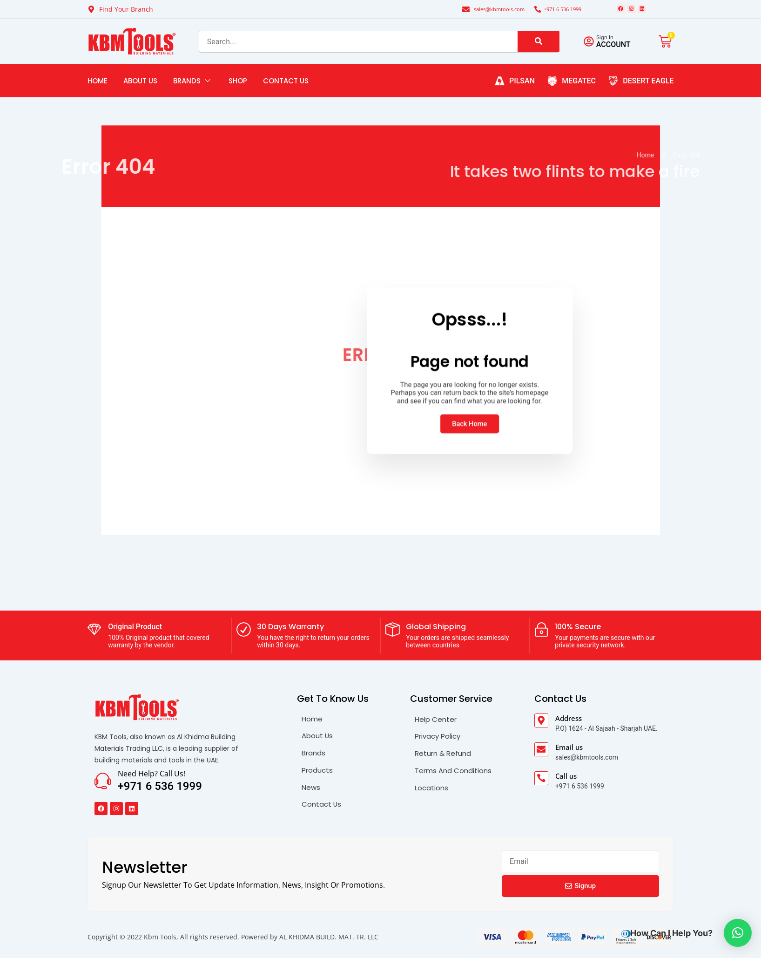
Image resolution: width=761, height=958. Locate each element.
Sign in (611, 43)
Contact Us (286, 87)
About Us (140, 87)
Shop (238, 87)
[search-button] (538, 47)
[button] (738, 933)
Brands (193, 87)
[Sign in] (591, 47)
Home (98, 87)
